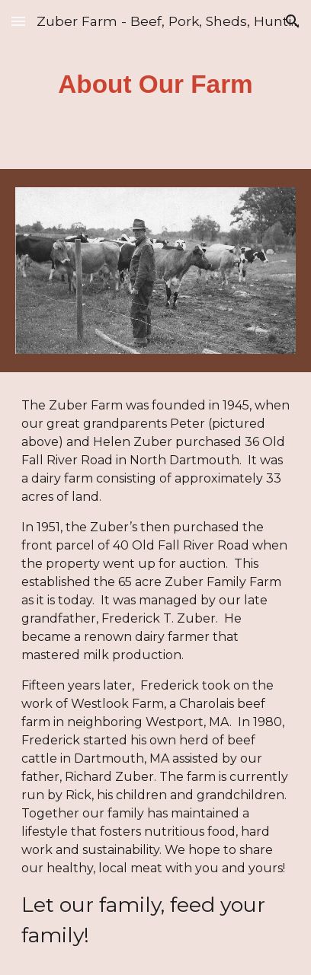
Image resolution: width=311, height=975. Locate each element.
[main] (155, 84)
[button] (18, 21)
